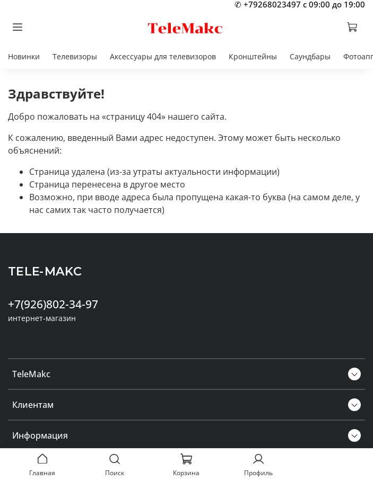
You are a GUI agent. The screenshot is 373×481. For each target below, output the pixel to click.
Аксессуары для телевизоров (163, 56)
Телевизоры (75, 56)
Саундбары (310, 56)
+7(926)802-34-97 (53, 304)
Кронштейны (253, 56)
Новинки (24, 56)
